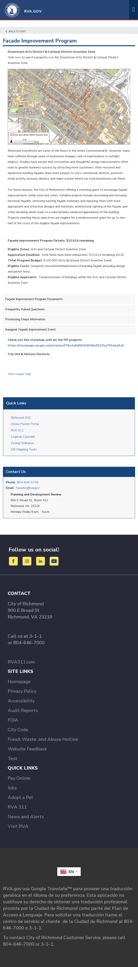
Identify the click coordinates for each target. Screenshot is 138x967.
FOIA (13, 720)
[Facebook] (14, 561)
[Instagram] (27, 561)
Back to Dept (16, 31)
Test (12, 758)
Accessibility (21, 701)
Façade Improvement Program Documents (34, 299)
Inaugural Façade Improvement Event (30, 329)
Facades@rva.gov (27, 488)
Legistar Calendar (23, 437)
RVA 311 (17, 430)
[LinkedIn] (41, 561)
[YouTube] (54, 561)
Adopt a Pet (20, 797)
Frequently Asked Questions (25, 309)
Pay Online (19, 778)
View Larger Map (19, 374)
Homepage (19, 681)
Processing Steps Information (25, 319)
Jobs (12, 788)
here (18, 57)
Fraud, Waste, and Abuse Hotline (43, 739)
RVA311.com (21, 662)
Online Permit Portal (25, 424)
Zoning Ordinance (22, 443)
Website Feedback (27, 749)
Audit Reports (23, 710)
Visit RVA (18, 826)
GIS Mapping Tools (24, 449)
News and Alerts (26, 817)
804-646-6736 (28, 482)
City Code (18, 730)
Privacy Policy (22, 691)
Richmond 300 (21, 418)
